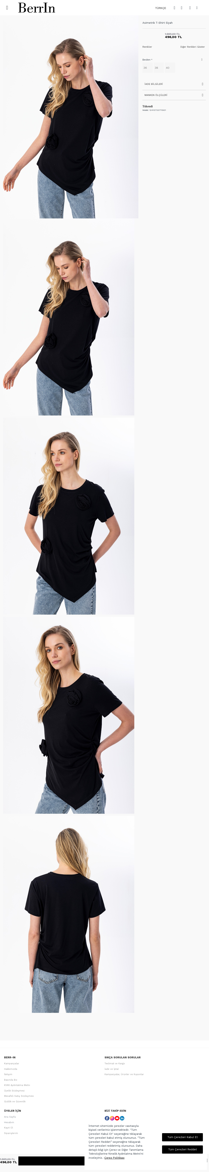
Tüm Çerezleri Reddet (182, 1149)
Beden (146, 59)
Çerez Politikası (114, 1157)
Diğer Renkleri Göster (192, 47)
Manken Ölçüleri (156, 95)
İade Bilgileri (154, 84)
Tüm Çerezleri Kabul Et (182, 1137)
